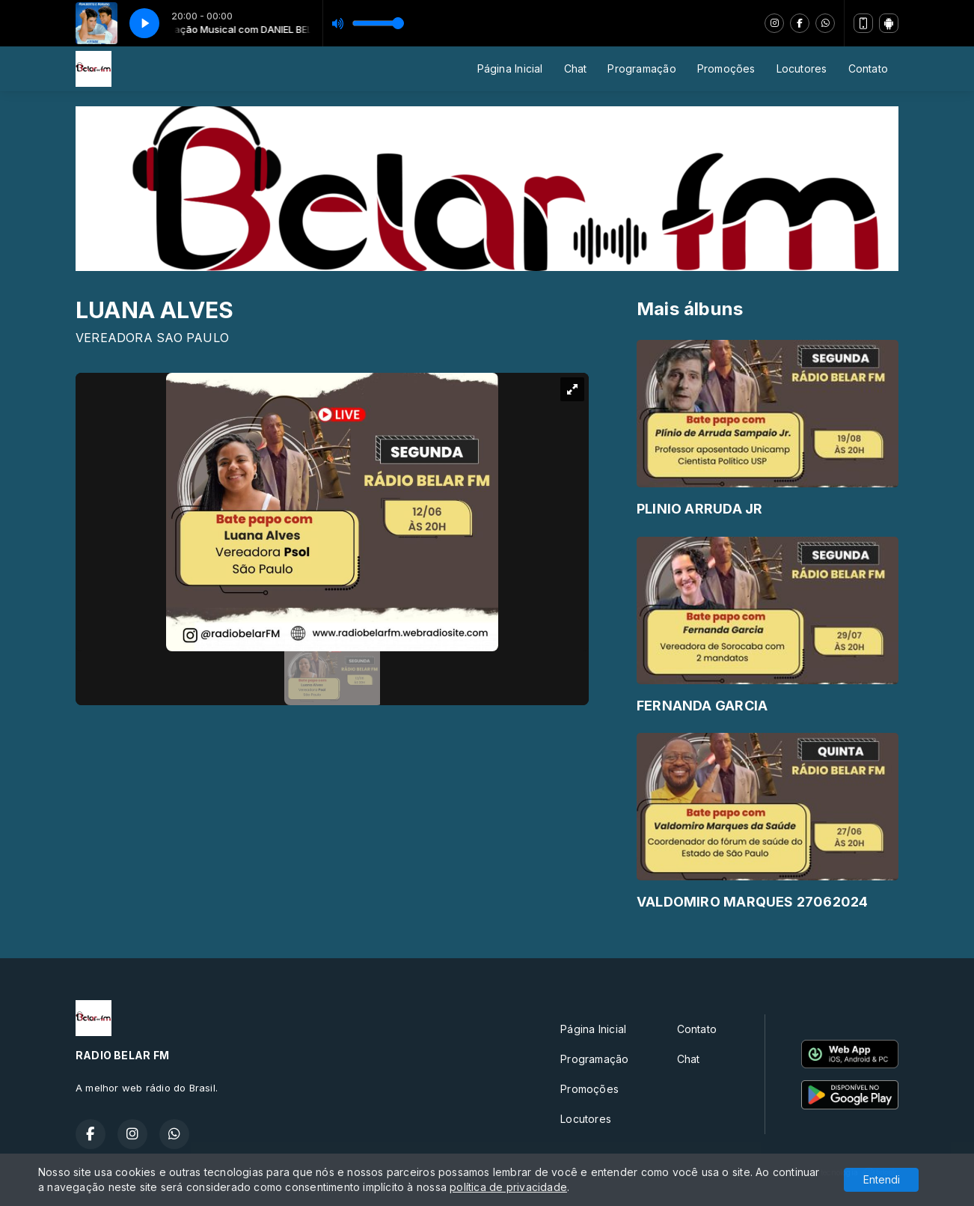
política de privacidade (508, 1187)
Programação (641, 68)
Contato (868, 68)
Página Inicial (510, 68)
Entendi (881, 1179)
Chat (575, 68)
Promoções (726, 68)
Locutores (802, 68)
